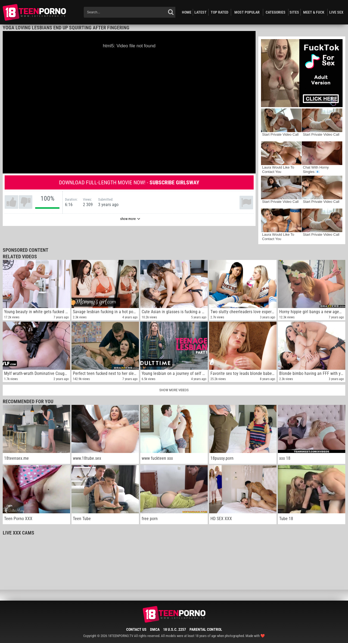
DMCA (155, 629)
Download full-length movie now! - (129, 182)
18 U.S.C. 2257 (174, 629)
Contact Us (136, 629)
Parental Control (205, 629)
